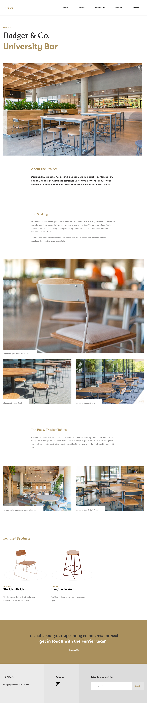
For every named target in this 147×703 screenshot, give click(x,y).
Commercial (100, 8)
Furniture (81, 8)
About (65, 8)
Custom (118, 8)
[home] (8, 8)
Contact (135, 8)
